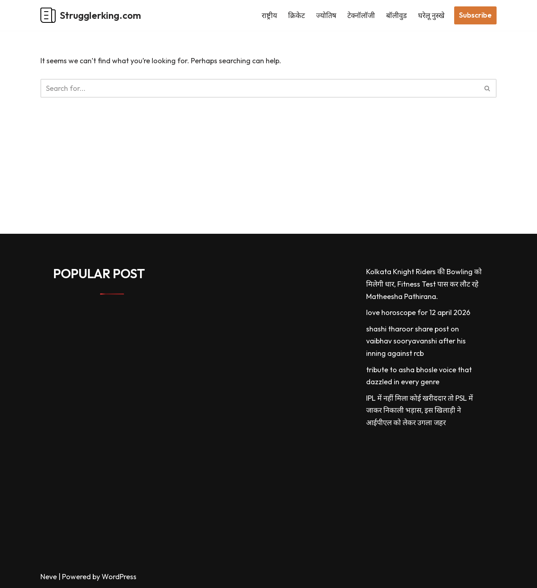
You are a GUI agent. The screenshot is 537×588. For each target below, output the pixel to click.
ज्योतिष (326, 15)
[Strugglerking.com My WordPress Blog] (90, 15)
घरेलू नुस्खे (431, 15)
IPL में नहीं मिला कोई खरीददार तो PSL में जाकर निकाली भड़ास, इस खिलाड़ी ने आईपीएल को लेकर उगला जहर (419, 410)
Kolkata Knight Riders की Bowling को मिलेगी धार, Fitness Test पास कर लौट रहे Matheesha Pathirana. (424, 284)
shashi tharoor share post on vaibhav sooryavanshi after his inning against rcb (416, 341)
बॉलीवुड (396, 15)
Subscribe (475, 15)
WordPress (119, 576)
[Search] (259, 88)
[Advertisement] (240, 178)
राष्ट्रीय (269, 15)
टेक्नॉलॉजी (361, 15)
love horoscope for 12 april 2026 (418, 312)
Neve (48, 576)
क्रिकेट (296, 15)
